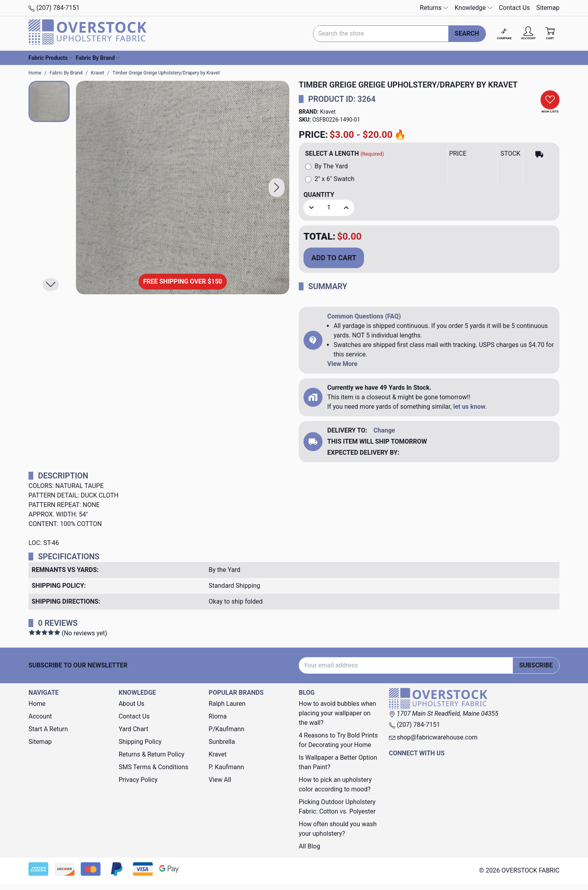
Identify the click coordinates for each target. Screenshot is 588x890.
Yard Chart (133, 729)
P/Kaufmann (226, 729)
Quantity (318, 194)
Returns (434, 7)
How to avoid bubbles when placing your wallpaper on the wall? (337, 713)
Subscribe (536, 665)
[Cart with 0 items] (550, 33)
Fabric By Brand (97, 58)
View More (342, 364)
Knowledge (474, 7)
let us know (469, 406)
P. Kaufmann (226, 767)
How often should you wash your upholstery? (338, 828)
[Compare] (504, 33)
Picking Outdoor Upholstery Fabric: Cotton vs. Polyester (337, 806)
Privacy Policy (138, 779)
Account (40, 716)
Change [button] (384, 430)
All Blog (309, 846)
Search (467, 33)
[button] (277, 187)
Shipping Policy (140, 741)
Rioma (218, 716)
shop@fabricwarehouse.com (433, 737)
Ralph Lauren (227, 703)
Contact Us (514, 7)
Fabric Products (50, 58)
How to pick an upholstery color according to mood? (335, 784)
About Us (131, 703)
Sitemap (548, 7)
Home (37, 703)
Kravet (328, 112)
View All (220, 779)
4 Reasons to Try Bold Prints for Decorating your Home (338, 740)
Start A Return (48, 729)
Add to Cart (333, 257)
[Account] (528, 33)
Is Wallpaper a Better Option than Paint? (338, 762)
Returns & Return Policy (151, 754)
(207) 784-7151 (54, 7)
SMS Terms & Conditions (153, 767)
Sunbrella (222, 741)
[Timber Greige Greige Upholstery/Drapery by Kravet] (182, 187)
